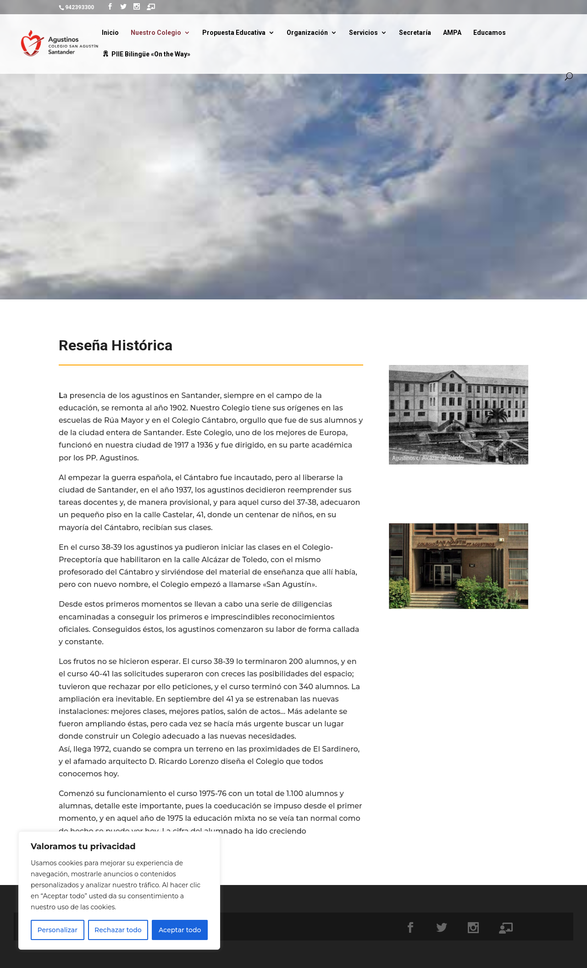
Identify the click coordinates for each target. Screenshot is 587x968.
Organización (307, 32)
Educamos (489, 32)
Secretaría (415, 32)
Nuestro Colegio (156, 32)
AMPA (452, 32)
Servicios (363, 32)
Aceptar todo (180, 930)
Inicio (110, 32)
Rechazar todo (118, 930)
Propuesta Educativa (234, 32)
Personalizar (58, 930)
